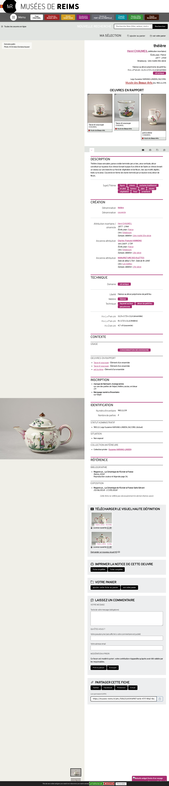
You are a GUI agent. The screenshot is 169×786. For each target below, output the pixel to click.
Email (132, 688)
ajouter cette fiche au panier (105, 587)
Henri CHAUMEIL (125, 223)
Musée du (103, 17)
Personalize (121, 784)
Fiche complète (116, 569)
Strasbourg (126, 232)
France (130, 229)
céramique (159, 73)
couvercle (122, 212)
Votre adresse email (98, 644)
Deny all (110, 784)
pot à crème (147, 133)
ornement (146, 191)
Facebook (108, 688)
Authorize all (96, 784)
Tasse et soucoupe (96, 125)
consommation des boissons (134, 350)
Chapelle (121, 17)
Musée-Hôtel (136, 17)
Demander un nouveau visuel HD (104, 552)
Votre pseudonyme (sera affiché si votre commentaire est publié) (116, 634)
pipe (142, 188)
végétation (124, 191)
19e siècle (137, 267)
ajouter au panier (136, 36)
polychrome (125, 307)
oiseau (151, 188)
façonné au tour (126, 303)
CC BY (109, 528)
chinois (132, 185)
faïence (123, 299)
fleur (135, 191)
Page (37, 17)
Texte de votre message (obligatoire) (105, 610)
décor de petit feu (144, 303)
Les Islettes (127, 264)
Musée (68, 17)
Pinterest (121, 688)
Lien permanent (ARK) (98, 694)
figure (122, 185)
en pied (123, 188)
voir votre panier (158, 36)
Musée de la (83, 17)
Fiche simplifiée (99, 569)
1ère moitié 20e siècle (142, 236)
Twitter (96, 688)
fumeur (133, 188)
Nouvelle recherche (94, 27)
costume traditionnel (148, 185)
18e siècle (137, 253)
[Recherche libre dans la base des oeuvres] (133, 26)
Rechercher (160, 26)
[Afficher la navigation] (13, 17)
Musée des (52, 17)
